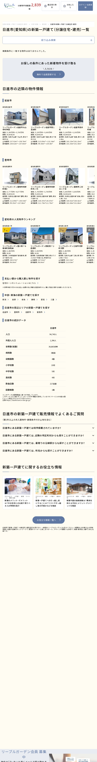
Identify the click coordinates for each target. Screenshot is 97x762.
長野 (14, 299)
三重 (52, 299)
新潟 (4, 299)
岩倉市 (5, 312)
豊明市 (17, 312)
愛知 (43, 299)
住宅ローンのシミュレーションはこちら (19, 283)
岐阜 (23, 299)
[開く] (48, 428)
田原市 (28, 312)
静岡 (33, 299)
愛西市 (39, 312)
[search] (48, 40)
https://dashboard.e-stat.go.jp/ (18, 400)
